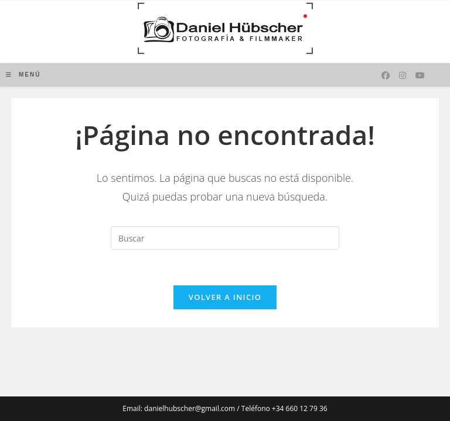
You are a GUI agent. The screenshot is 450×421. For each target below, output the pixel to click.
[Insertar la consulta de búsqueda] (225, 238)
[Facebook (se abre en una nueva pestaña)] (385, 75)
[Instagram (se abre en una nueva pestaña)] (402, 75)
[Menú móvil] (23, 74)
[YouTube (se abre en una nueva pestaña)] (420, 75)
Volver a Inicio (225, 297)
